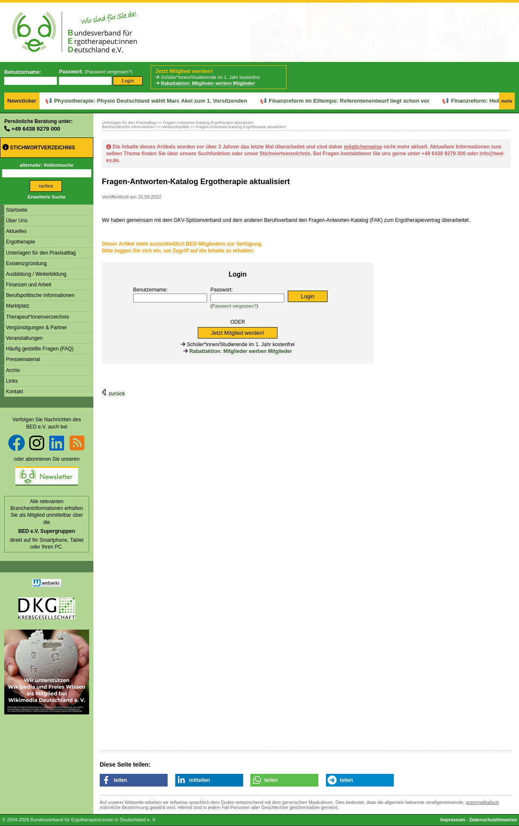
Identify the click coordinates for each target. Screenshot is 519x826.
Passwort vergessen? (108, 71)
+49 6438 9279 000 (35, 129)
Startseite (17, 210)
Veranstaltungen (24, 338)
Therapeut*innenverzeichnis (37, 317)
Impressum (453, 819)
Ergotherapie (20, 242)
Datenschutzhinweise (493, 819)
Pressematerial (23, 359)
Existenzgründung (26, 263)
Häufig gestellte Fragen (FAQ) (39, 349)
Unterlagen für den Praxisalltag (41, 253)
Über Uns (17, 221)
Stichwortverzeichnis (39, 147)
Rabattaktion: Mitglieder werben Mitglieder (208, 83)
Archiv (13, 370)
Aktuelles (16, 231)
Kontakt (14, 392)
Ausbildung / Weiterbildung (36, 274)
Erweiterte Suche (46, 196)
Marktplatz (17, 306)
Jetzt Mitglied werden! (184, 71)
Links (12, 381)
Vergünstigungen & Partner (36, 327)
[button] (134, 780)
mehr (507, 101)
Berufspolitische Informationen (40, 295)
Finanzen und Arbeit (28, 285)
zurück (117, 394)
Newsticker (21, 101)
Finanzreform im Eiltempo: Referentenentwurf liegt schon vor (325, 101)
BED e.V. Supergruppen (46, 531)
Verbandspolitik (175, 127)
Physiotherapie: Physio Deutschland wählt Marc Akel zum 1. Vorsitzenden (127, 101)
